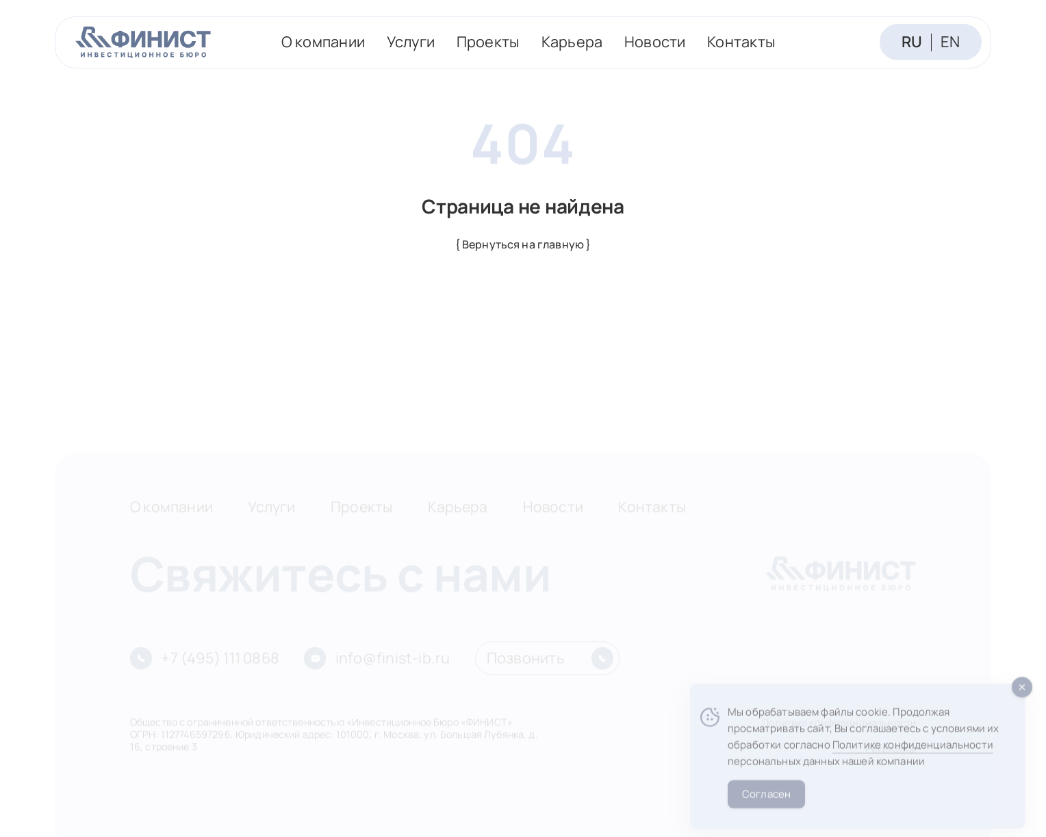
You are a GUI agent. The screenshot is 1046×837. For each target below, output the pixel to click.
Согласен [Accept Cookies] (766, 807)
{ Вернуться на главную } (523, 244)
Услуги (411, 41)
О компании (323, 41)
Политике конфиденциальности (912, 758)
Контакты (741, 41)
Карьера (572, 41)
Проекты (488, 41)
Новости (655, 41)
